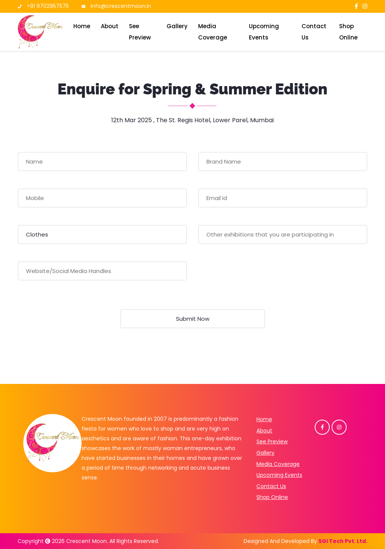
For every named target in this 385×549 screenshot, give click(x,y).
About (109, 26)
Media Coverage (212, 31)
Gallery (177, 26)
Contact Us (314, 31)
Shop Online (348, 31)
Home (81, 26)
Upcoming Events (264, 31)
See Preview (140, 31)
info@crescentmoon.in (121, 6)
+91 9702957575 (48, 6)
